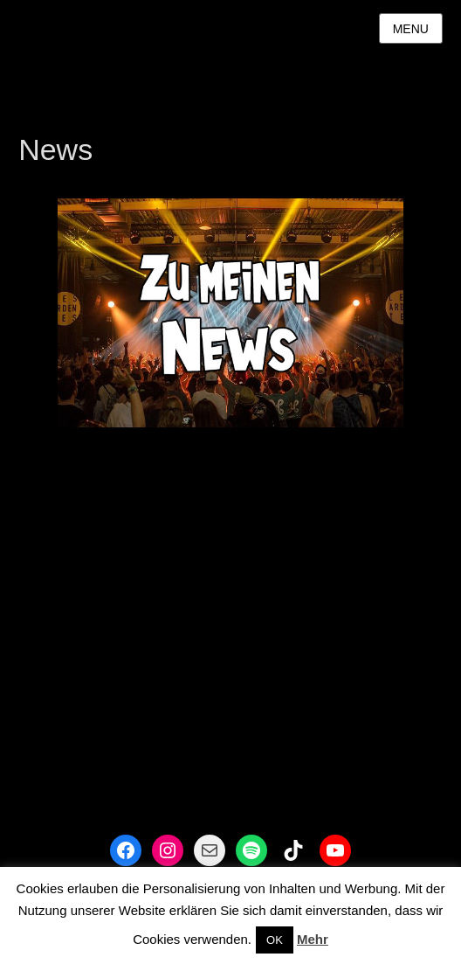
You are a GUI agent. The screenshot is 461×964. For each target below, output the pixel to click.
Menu (411, 29)
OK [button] (274, 940)
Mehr (312, 939)
